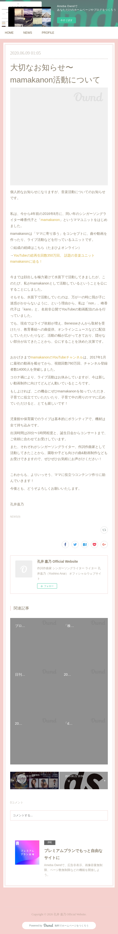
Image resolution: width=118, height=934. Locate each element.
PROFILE (48, 32)
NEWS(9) (15, 516)
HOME (9, 32)
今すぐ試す (66, 20)
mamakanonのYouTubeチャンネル (57, 357)
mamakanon (50, 220)
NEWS (27, 32)
